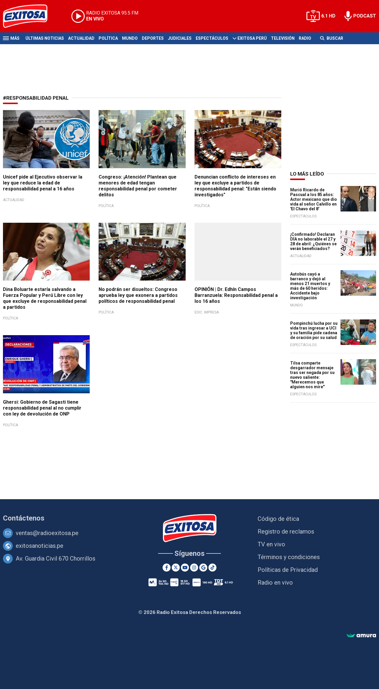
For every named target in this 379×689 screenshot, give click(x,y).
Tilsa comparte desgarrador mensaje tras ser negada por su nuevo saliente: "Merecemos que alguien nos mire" (312, 375)
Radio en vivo (275, 582)
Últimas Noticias (44, 38)
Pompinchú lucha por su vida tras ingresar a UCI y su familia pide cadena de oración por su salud (314, 330)
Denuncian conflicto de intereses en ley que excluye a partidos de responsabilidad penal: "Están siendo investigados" (235, 186)
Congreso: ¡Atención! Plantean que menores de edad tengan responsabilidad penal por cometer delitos (138, 186)
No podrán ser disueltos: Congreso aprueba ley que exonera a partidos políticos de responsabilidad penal (138, 295)
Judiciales (180, 38)
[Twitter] (176, 568)
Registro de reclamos (286, 531)
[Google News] (203, 568)
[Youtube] (185, 568)
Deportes (153, 38)
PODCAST (364, 16)
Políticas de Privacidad (288, 569)
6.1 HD (328, 16)
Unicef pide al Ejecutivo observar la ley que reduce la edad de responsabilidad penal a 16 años (42, 183)
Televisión (283, 38)
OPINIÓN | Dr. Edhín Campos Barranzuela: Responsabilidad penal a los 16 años (236, 295)
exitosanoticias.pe (39, 545)
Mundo (130, 38)
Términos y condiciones (289, 557)
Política (108, 38)
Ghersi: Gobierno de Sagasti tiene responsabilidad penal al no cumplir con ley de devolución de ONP (42, 408)
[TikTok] (212, 568)
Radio (305, 38)
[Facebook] (167, 568)
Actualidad (81, 38)
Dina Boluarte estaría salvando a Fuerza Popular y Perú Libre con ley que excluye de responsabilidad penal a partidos (44, 298)
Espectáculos (212, 38)
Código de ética (278, 518)
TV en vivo (271, 544)
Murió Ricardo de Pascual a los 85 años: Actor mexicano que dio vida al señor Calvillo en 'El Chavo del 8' (313, 199)
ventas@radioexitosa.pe (47, 533)
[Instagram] (194, 568)
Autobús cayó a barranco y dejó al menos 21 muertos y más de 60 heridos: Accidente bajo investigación (310, 286)
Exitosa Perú (252, 38)
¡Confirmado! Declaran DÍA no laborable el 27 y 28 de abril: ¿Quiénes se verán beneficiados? (313, 241)
